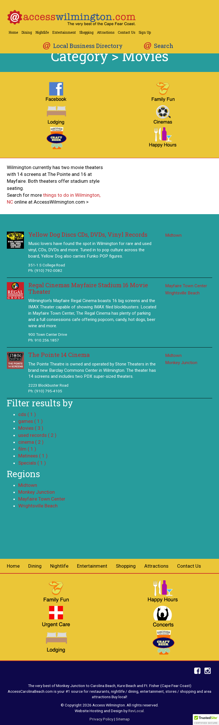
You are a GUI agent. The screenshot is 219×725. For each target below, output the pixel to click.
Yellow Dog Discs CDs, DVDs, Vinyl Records (87, 234)
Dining (26, 32)
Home (13, 32)
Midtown (173, 235)
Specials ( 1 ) (32, 463)
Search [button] (163, 46)
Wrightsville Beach (182, 293)
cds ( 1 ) (27, 414)
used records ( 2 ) (37, 435)
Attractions (105, 32)
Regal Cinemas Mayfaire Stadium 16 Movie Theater (88, 288)
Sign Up (145, 32)
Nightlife (42, 32)
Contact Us (126, 32)
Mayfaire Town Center (186, 285)
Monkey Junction (181, 362)
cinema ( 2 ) (31, 442)
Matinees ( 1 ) (33, 456)
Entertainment (64, 32)
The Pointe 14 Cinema (59, 355)
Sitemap (123, 719)
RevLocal (136, 710)
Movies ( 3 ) (30, 428)
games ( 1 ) (30, 421)
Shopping (86, 32)
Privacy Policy (101, 719)
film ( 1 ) (27, 449)
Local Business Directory (88, 46)
